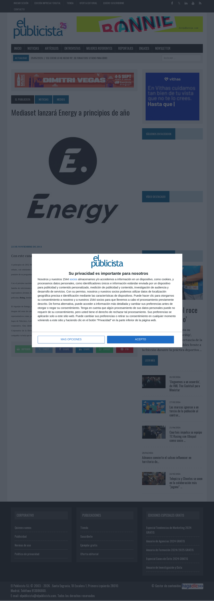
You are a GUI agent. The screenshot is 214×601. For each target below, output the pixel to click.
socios (73, 279)
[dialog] (107, 300)
